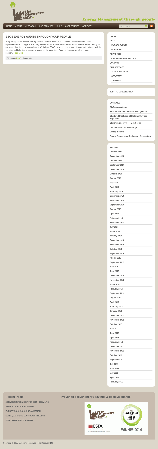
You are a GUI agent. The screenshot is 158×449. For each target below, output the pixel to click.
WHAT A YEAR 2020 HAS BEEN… (21, 407)
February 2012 (116, 342)
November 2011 (117, 351)
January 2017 (116, 236)
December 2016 (117, 240)
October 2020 (116, 160)
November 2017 (117, 222)
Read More (18, 53)
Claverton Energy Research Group (125, 123)
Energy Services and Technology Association (130, 136)
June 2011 (114, 368)
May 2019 (114, 183)
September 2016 (117, 253)
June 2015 (114, 271)
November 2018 (117, 200)
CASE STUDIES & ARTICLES (123, 58)
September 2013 (117, 293)
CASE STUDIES (72, 26)
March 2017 (115, 231)
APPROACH (30, 26)
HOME (9, 26)
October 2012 (116, 324)
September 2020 (117, 165)
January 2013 (116, 311)
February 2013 (116, 306)
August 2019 (115, 178)
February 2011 (116, 382)
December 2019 (117, 169)
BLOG (59, 26)
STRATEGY (116, 76)
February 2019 (116, 191)
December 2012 (117, 315)
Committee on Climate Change (123, 127)
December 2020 (117, 156)
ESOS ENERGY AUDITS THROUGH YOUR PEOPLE (38, 36)
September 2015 (117, 262)
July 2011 (114, 364)
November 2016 (117, 245)
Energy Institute (117, 132)
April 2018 (114, 214)
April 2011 (114, 377)
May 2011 (114, 373)
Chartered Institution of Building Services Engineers (128, 117)
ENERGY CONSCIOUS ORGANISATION (23, 411)
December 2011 (117, 346)
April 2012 (114, 337)
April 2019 (114, 187)
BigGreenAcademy (118, 107)
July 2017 (114, 227)
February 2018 (116, 218)
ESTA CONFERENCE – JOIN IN (19, 420)
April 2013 (114, 302)
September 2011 (117, 360)
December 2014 (117, 276)
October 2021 (116, 152)
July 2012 (114, 329)
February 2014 (116, 289)
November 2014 (117, 280)
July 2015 (114, 267)
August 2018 (115, 209)
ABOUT (18, 26)
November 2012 (117, 320)
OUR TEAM (116, 50)
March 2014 (115, 284)
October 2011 (116, 355)
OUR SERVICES (46, 26)
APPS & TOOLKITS (119, 72)
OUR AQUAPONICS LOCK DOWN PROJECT (25, 416)
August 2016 (115, 258)
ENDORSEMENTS (119, 45)
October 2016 (116, 249)
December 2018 (117, 196)
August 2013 (115, 298)
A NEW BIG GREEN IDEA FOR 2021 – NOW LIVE (27, 402)
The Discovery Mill (79, 11)
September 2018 (117, 205)
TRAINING (116, 80)
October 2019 (116, 174)
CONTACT (86, 26)
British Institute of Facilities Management (128, 111)
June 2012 (114, 333)
